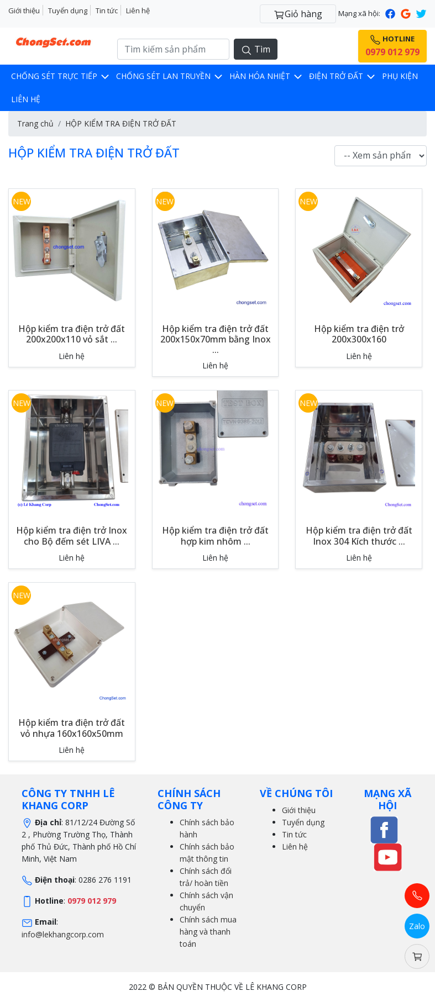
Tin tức (107, 10)
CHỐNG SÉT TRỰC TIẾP (61, 76)
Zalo (417, 926)
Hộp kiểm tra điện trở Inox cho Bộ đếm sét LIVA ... (71, 535)
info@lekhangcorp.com (63, 934)
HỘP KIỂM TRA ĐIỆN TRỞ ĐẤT (120, 123)
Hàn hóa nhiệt (266, 76)
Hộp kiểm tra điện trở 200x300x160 (359, 334)
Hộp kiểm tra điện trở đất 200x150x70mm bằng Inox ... (215, 339)
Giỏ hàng (298, 14)
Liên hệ (138, 10)
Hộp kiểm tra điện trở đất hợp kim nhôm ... (215, 535)
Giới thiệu (24, 10)
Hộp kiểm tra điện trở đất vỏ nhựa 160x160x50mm (71, 727)
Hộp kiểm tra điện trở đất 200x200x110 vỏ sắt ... (71, 334)
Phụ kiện (400, 76)
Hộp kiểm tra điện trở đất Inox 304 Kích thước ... (359, 535)
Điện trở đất (342, 76)
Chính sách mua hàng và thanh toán (208, 931)
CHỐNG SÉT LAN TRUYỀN (170, 76)
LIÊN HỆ (25, 99)
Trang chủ (35, 123)
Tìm (255, 49)
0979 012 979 (91, 900)
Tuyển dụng (67, 10)
